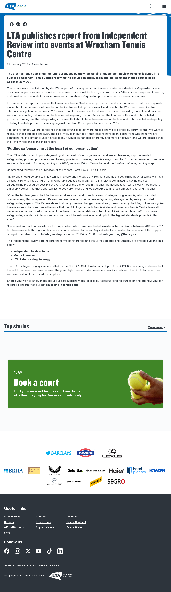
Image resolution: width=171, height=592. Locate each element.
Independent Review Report (32, 251)
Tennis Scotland (76, 522)
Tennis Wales (74, 527)
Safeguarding (12, 516)
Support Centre (45, 527)
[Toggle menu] (164, 6)
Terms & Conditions (49, 565)
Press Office (43, 522)
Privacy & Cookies (26, 565)
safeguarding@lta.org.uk (119, 234)
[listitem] (58, 453)
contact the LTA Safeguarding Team (45, 234)
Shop (7, 532)
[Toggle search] (151, 6)
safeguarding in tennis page (59, 284)
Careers (9, 522)
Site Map (9, 565)
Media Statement (25, 255)
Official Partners (14, 527)
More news (157, 327)
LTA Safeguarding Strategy (32, 259)
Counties (71, 516)
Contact (41, 516)
